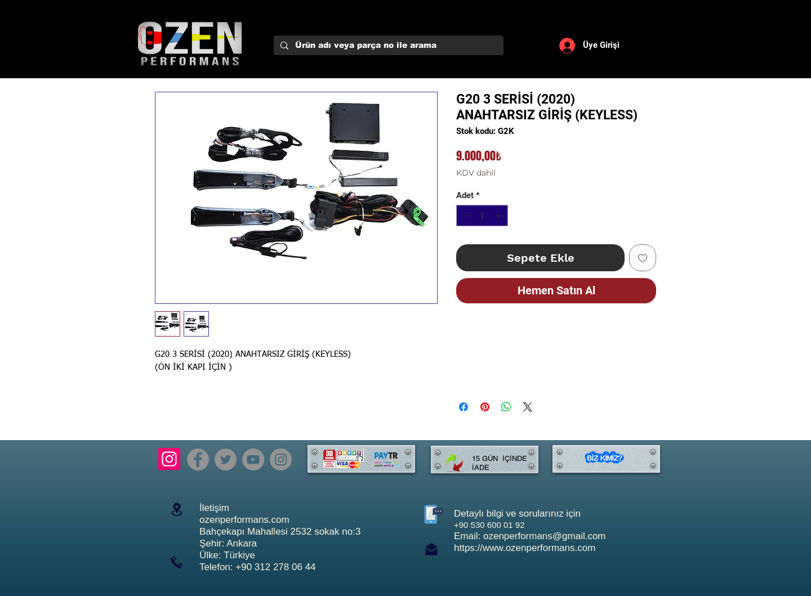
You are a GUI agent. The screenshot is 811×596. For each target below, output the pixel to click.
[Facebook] (198, 459)
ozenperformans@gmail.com (544, 536)
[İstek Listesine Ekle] (642, 257)
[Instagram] (169, 459)
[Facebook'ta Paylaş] (463, 407)
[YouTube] (253, 459)
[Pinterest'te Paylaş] (485, 407)
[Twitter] (226, 459)
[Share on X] (527, 407)
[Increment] (499, 215)
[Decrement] (465, 215)
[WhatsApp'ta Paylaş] (506, 407)
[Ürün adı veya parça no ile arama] (387, 45)
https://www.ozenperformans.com (524, 548)
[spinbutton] (482, 215)
